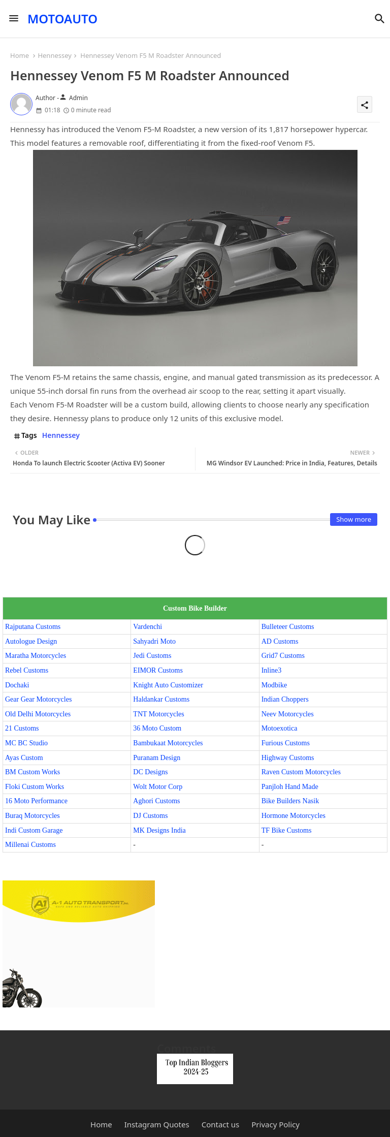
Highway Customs (288, 758)
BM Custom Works (32, 772)
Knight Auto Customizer (168, 685)
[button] (380, 19)
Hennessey (55, 55)
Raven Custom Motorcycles (301, 772)
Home (19, 55)
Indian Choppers (285, 699)
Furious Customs (286, 743)
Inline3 (272, 670)
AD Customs (280, 641)
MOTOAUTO (62, 18)
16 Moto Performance (36, 801)
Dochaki (17, 685)
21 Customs (22, 728)
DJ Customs (150, 815)
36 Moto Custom (157, 728)
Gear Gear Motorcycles (38, 699)
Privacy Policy (275, 1124)
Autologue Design (31, 641)
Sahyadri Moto (154, 641)
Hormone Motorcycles (294, 815)
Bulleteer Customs (288, 626)
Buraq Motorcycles (32, 815)
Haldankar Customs (161, 699)
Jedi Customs (152, 655)
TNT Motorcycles (158, 714)
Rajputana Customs (32, 626)
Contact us (221, 1124)
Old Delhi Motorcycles (38, 714)
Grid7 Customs (283, 655)
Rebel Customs (26, 670)
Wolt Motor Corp (157, 787)
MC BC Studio (26, 743)
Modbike (274, 685)
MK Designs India (159, 830)
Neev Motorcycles (288, 714)
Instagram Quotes (156, 1124)
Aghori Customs (156, 801)
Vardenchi (147, 626)
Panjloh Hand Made (290, 787)
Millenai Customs (30, 844)
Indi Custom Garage (34, 830)
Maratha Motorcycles (35, 655)
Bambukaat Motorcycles (168, 743)
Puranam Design (156, 758)
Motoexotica (280, 728)
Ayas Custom (24, 758)
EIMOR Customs (158, 670)
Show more (353, 519)
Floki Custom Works (34, 787)
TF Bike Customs (287, 830)
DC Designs (150, 772)
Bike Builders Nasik (290, 801)
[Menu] (13, 19)
